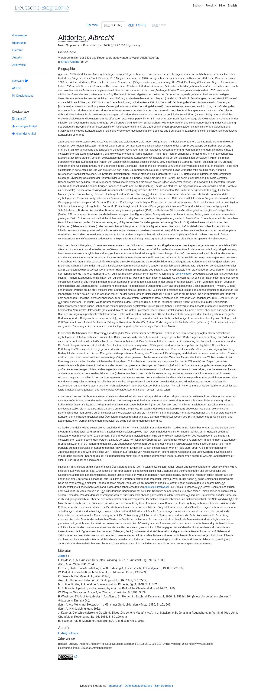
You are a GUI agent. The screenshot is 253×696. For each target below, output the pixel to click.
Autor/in (17, 57)
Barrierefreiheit (163, 685)
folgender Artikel (24, 133)
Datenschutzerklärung (138, 685)
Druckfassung (23, 95)
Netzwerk (20, 80)
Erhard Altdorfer (70, 61)
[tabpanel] (126, 347)
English (232, 5)
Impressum (115, 685)
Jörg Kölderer (183, 273)
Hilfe (222, 5)
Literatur (17, 50)
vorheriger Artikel (24, 126)
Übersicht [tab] (92, 25)
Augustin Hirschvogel (156, 487)
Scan (17, 118)
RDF (16, 88)
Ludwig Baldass (68, 633)
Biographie (19, 42)
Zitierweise (19, 64)
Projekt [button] (210, 5)
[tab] (113, 25)
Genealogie (19, 35)
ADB (61, 556)
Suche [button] (196, 5)
